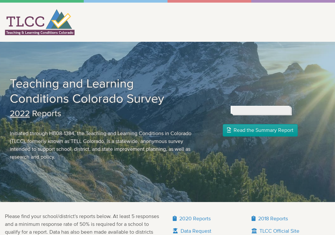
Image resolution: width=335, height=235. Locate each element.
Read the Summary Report (260, 171)
